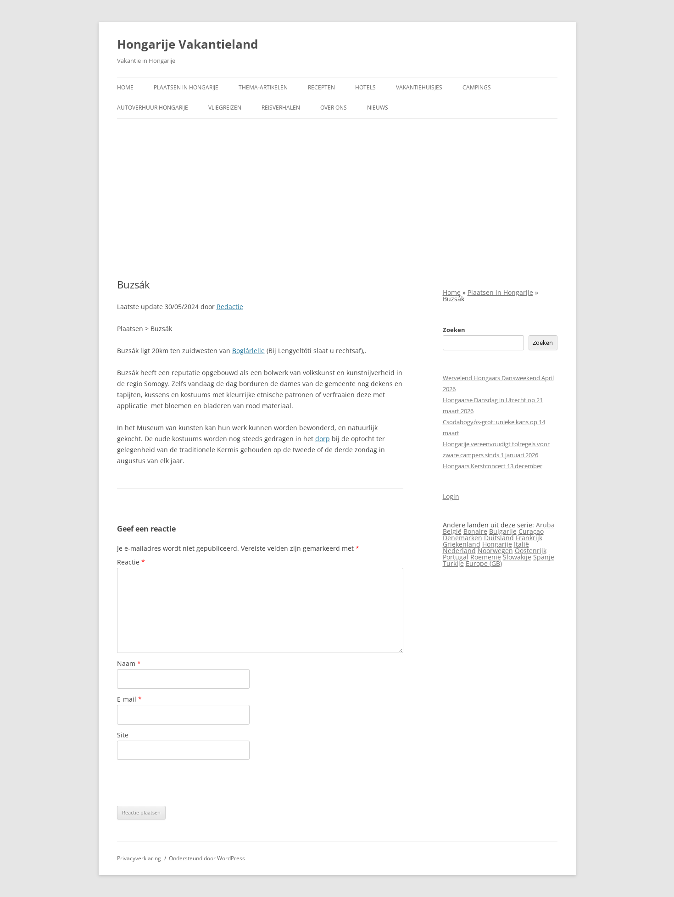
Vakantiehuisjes (419, 87)
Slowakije (517, 557)
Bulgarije (503, 531)
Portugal (455, 557)
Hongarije (497, 544)
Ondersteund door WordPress (207, 858)
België (452, 531)
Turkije (453, 563)
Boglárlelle (248, 350)
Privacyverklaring (139, 858)
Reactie (131, 562)
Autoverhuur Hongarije (152, 107)
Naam (129, 663)
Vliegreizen (224, 107)
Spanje (543, 557)
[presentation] (186, 783)
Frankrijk (529, 537)
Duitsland (499, 537)
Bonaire (475, 531)
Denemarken (462, 537)
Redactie (230, 306)
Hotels (365, 87)
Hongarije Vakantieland (187, 44)
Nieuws (377, 107)
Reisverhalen (281, 107)
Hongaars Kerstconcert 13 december (492, 466)
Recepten (321, 87)
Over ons (333, 107)
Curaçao (531, 531)
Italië (521, 544)
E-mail (129, 699)
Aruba (545, 524)
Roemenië (485, 557)
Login (451, 496)
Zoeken (454, 330)
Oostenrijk (530, 550)
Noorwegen (495, 550)
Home (125, 87)
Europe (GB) (484, 563)
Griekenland (461, 544)
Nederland (459, 550)
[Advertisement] (337, 198)
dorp (322, 438)
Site (122, 735)
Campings (476, 87)
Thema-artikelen (263, 87)
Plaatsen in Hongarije (186, 87)
